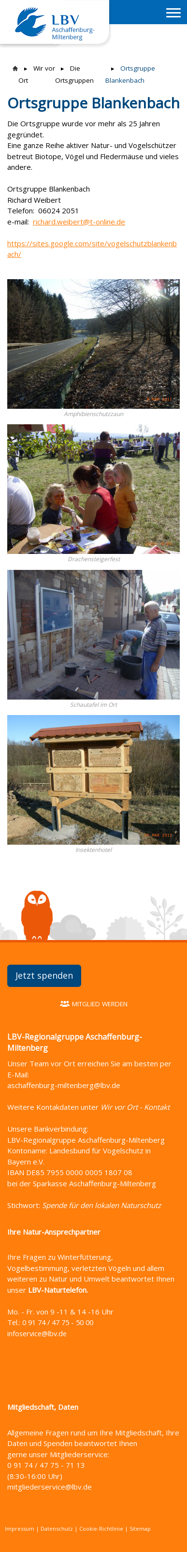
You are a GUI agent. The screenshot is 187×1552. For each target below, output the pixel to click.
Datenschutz (57, 1528)
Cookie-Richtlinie (101, 1528)
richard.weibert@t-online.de (79, 221)
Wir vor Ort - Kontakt (135, 1107)
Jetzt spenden (44, 975)
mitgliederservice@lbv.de (49, 1487)
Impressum (19, 1528)
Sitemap (140, 1528)
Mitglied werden (100, 1004)
